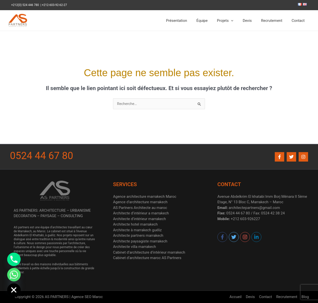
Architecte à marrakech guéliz (137, 230)
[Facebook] (279, 157)
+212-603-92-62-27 (54, 5)
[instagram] (245, 237)
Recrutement (274, 20)
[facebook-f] (222, 237)
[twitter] (234, 237)
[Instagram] (303, 157)
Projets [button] (231, 20)
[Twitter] (291, 157)
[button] (237, 20)
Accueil (238, 297)
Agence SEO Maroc (87, 297)
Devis (251, 20)
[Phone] (14, 259)
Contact (299, 20)
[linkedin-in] (256, 237)
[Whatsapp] (14, 274)
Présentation (186, 20)
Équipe (210, 20)
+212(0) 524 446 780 (25, 5)
